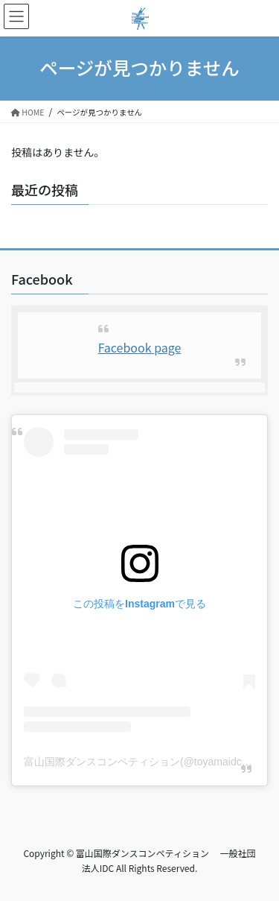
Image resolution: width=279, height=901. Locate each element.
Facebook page (140, 347)
